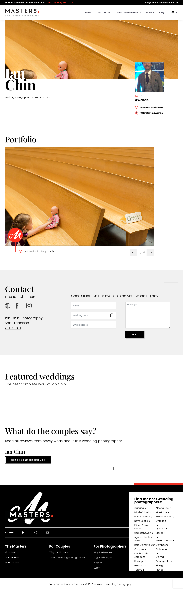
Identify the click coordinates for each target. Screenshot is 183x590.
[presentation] (133, 252)
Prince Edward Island (142, 526)
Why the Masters (58, 552)
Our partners (12, 557)
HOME (88, 12)
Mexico (160, 532)
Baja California (164, 540)
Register (98, 562)
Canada (139, 507)
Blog (162, 12)
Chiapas (139, 548)
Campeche (162, 544)
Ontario (160, 520)
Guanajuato (163, 560)
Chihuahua (162, 548)
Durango (139, 560)
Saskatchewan (142, 532)
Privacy (78, 584)
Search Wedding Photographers (67, 557)
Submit (97, 567)
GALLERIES (104, 12)
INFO (149, 12)
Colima (160, 556)
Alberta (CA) (162, 507)
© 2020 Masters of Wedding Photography (108, 584)
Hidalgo (160, 565)
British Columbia (143, 512)
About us (10, 552)
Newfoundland (164, 516)
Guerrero (139, 565)
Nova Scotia (141, 520)
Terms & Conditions (59, 584)
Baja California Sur (144, 544)
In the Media (12, 562)
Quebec (160, 528)
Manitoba (161, 512)
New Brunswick (142, 516)
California (13, 327)
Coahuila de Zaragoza (141, 554)
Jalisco (138, 569)
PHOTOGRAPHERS (127, 12)
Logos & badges (103, 557)
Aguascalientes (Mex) (143, 538)
